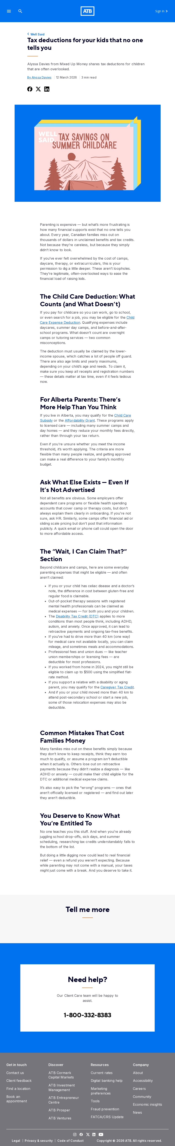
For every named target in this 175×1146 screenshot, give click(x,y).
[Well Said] (87, 34)
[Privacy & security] (39, 1141)
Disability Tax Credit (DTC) (77, 616)
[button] (9, 11)
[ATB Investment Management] (61, 1087)
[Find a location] (18, 1088)
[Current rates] (102, 1073)
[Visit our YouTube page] (100, 1135)
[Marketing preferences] (101, 1090)
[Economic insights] (147, 1104)
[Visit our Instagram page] (75, 1135)
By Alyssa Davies (39, 77)
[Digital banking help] (107, 1080)
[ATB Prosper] (59, 1110)
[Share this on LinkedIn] (46, 89)
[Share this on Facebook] (29, 89)
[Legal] (16, 1141)
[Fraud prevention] (105, 1109)
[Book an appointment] (16, 1099)
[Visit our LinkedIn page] (94, 1135)
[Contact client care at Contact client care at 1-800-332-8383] (87, 1015)
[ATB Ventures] (59, 1118)
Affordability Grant (80, 420)
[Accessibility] (143, 1080)
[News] (137, 1112)
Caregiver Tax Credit (117, 687)
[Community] (142, 1097)
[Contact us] (15, 1073)
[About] (138, 1073)
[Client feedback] (19, 1080)
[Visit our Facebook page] (81, 1135)
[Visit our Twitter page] (87, 1135)
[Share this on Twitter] (38, 89)
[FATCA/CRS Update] (107, 1117)
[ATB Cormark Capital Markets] (61, 1075)
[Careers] (139, 1088)
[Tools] (95, 1101)
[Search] (20, 11)
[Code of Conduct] (70, 1141)
